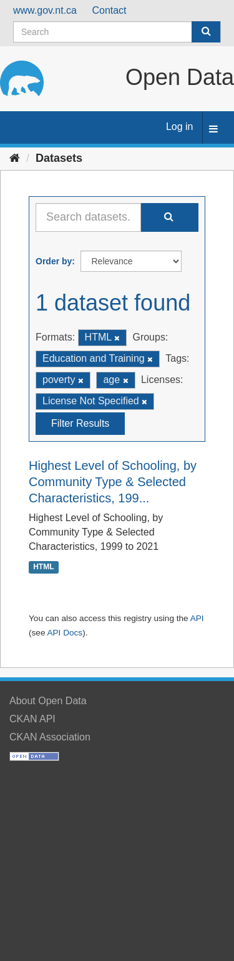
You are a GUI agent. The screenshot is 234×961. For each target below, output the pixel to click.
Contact (109, 10)
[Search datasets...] (88, 217)
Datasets (59, 158)
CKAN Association (49, 737)
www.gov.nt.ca (45, 10)
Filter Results (80, 423)
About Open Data (48, 700)
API (197, 618)
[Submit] (206, 31)
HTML (43, 566)
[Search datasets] (117, 31)
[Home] (14, 158)
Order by (54, 261)
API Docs (64, 632)
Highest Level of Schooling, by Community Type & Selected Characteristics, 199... (113, 482)
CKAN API (32, 719)
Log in (179, 126)
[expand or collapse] (213, 129)
